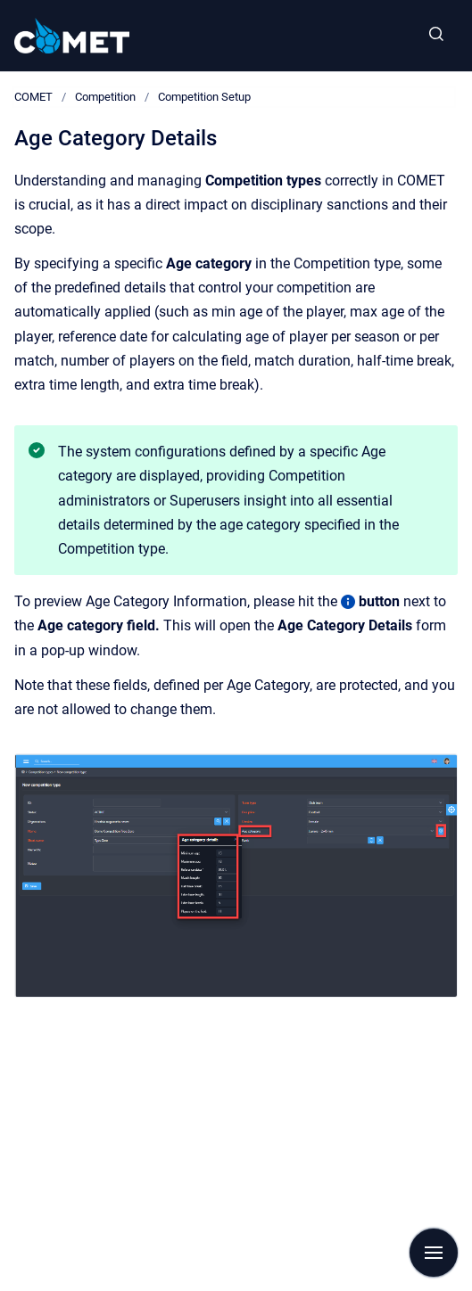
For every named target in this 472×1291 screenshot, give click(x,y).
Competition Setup (204, 96)
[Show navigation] (434, 1253)
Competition (105, 96)
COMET (33, 96)
